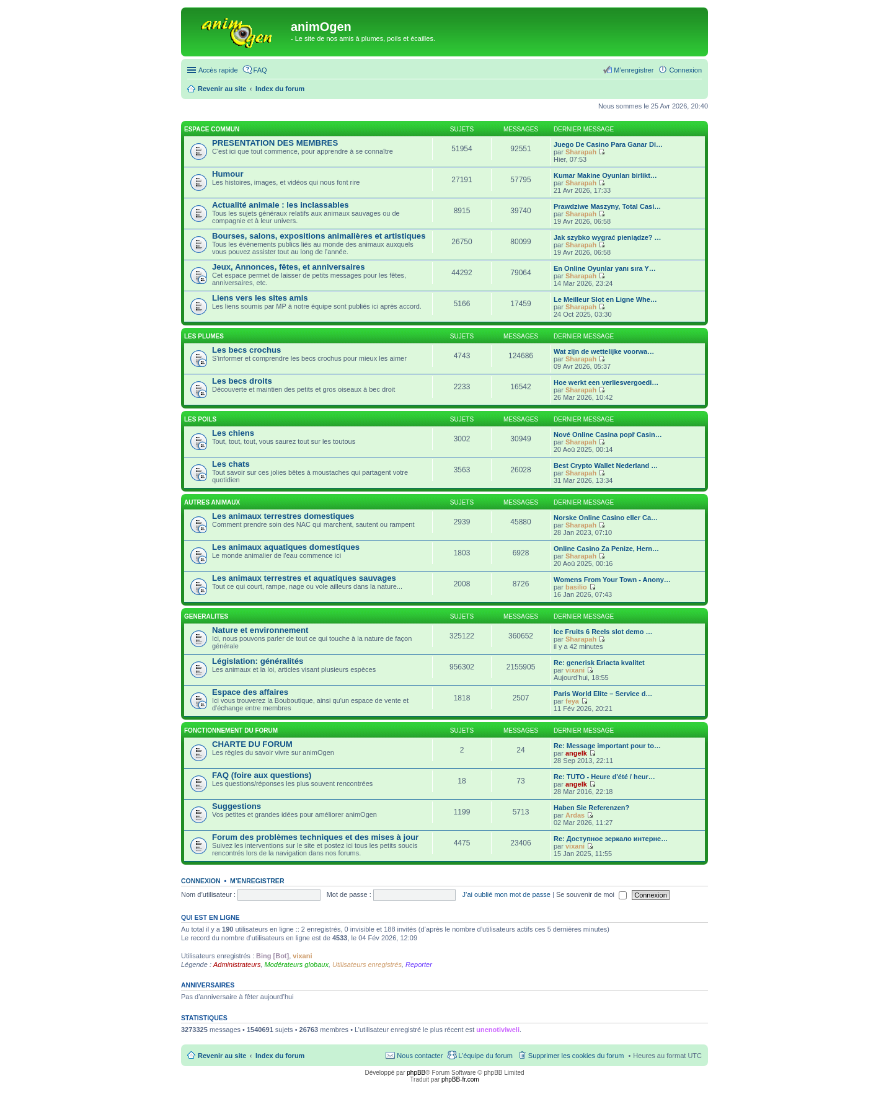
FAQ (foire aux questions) (261, 775)
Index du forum (279, 1055)
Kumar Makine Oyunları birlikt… (605, 175)
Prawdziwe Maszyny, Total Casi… (607, 206)
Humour (228, 174)
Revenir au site (222, 1055)
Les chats (231, 464)
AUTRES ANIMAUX (212, 502)
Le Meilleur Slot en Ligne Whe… (605, 299)
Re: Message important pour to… (607, 745)
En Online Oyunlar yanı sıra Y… (605, 268)
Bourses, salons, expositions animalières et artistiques (318, 235)
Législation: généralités (257, 661)
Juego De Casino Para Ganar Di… (608, 144)
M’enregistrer (257, 881)
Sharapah (580, 152)
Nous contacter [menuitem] (420, 1055)
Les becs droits (242, 381)
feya (572, 701)
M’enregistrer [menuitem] (633, 70)
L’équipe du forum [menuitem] (485, 1055)
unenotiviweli (498, 1029)
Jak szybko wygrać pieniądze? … (607, 237)
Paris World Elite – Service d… (603, 693)
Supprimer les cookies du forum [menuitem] (576, 1055)
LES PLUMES (204, 336)
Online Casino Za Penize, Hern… (606, 548)
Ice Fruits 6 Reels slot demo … (603, 631)
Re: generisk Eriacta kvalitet (599, 662)
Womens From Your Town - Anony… (612, 579)
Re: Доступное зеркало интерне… (611, 838)
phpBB (416, 1072)
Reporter (418, 964)
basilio (576, 587)
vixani (575, 670)
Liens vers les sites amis (260, 297)
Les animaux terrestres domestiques (283, 516)
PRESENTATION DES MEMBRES (275, 143)
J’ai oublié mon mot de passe (506, 894)
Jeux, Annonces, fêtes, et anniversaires (288, 266)
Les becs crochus (246, 350)
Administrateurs (236, 964)
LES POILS (200, 419)
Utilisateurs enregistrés (367, 964)
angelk (576, 753)
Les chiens (233, 433)
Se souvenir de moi (591, 894)
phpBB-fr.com (460, 1079)
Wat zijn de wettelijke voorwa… (604, 351)
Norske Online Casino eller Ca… (606, 517)
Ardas (575, 815)
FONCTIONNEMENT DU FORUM (231, 730)
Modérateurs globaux (297, 964)
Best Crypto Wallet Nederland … (606, 465)
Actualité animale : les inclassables (280, 205)
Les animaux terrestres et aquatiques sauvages (304, 578)
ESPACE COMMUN (211, 129)
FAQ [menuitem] (260, 70)
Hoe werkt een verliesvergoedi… (606, 382)
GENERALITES (206, 616)
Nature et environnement (260, 630)
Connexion (201, 881)
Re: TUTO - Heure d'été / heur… (604, 776)
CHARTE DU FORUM (252, 744)
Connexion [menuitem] (685, 70)
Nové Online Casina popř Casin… (608, 434)
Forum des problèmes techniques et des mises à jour (315, 837)
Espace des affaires (250, 692)
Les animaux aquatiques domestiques (286, 547)
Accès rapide (218, 70)
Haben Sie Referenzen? (591, 807)
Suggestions (236, 806)
